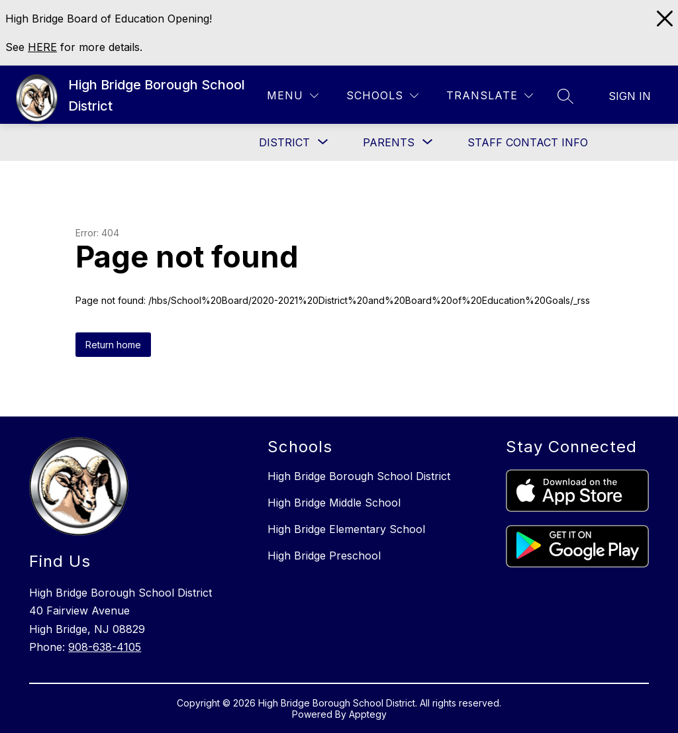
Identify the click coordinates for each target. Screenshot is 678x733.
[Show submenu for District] (284, 142)
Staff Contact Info (527, 142)
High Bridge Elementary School (346, 529)
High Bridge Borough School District (358, 476)
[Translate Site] (489, 95)
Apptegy (368, 714)
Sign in (629, 96)
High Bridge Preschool (324, 555)
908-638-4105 (104, 647)
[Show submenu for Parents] (388, 142)
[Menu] (293, 95)
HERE (42, 47)
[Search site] (565, 96)
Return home (113, 344)
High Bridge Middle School (334, 502)
